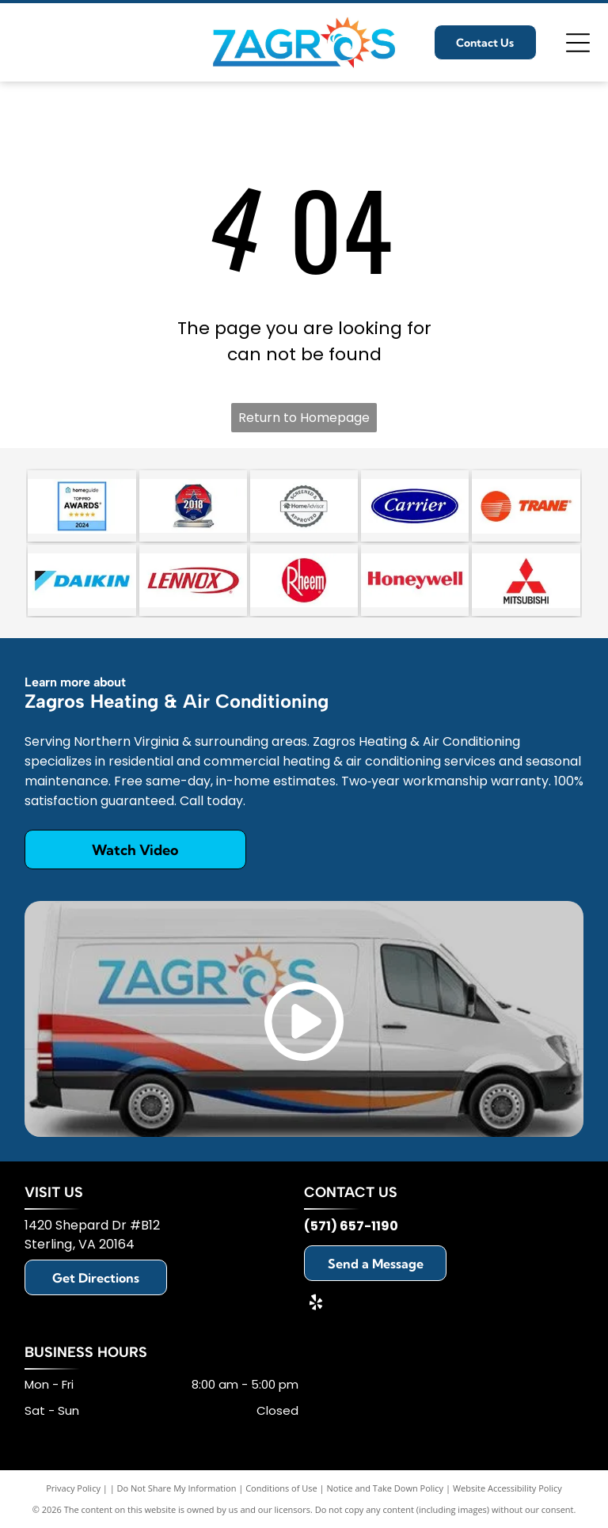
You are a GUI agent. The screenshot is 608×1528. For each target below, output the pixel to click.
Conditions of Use (281, 1488)
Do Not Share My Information (177, 1488)
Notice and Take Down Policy (385, 1488)
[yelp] (316, 1304)
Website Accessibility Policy (507, 1488)
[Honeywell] (415, 580)
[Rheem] (304, 580)
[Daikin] (81, 580)
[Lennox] (193, 580)
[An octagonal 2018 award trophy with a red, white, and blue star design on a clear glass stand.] (193, 506)
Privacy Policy (73, 1488)
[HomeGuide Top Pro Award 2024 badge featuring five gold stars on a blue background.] (81, 506)
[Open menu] (578, 43)
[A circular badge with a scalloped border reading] (304, 506)
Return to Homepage (304, 418)
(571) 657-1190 (351, 1226)
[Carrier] (415, 506)
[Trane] (526, 506)
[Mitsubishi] (526, 580)
